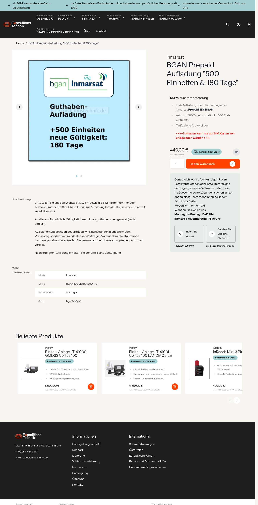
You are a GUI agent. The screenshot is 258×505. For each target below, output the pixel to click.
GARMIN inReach (142, 18)
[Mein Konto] (239, 24)
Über (87, 31)
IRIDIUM (63, 18)
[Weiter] (236, 400)
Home (20, 43)
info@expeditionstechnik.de (31, 457)
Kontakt (101, 31)
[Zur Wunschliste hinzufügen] (236, 152)
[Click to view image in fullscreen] (79, 110)
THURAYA (113, 18)
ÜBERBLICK (45, 18)
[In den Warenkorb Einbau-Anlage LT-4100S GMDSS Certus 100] (91, 386)
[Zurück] (230, 400)
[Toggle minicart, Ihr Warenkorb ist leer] (249, 24)
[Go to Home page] (17, 25)
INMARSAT (89, 18)
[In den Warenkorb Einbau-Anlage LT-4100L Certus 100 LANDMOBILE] (175, 386)
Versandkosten (70, 390)
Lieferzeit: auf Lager (209, 151)
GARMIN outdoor (170, 18)
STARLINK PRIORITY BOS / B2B (58, 32)
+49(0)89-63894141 (26, 451)
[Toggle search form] (228, 24)
